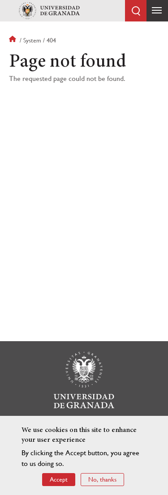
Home (13, 40)
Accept (59, 479)
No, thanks (102, 479)
